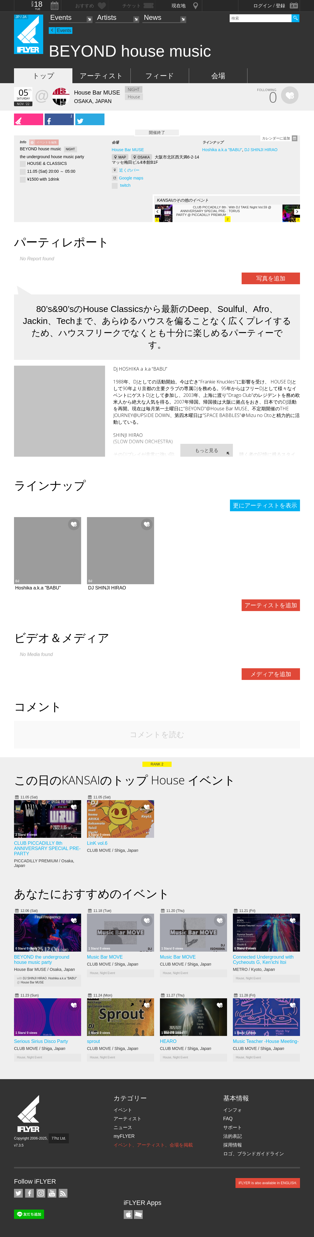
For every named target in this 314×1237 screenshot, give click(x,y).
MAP (122, 157)
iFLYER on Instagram (40, 1193)
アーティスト (101, 76)
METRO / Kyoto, (254, 969)
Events (60, 17)
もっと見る (206, 450)
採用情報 (232, 1144)
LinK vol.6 (97, 843)
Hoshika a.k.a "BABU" (222, 149)
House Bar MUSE (128, 149)
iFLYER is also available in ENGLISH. (267, 1183)
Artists (106, 17)
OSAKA (144, 157)
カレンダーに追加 (276, 138)
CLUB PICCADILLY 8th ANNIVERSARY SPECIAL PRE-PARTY (47, 848)
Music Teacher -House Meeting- (266, 1041)
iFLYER (28, 1113)
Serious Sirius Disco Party (41, 1041)
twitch (125, 185)
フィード (159, 76)
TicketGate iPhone (138, 1214)
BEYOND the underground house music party (41, 960)
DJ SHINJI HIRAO (261, 149)
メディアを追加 (270, 674)
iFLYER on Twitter (18, 1193)
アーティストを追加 (271, 605)
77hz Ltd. (59, 1138)
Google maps (131, 178)
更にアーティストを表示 (265, 505)
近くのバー (129, 170)
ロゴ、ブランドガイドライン (253, 1153)
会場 (218, 76)
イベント (123, 1109)
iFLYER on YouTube (52, 1193)
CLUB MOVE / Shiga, (112, 850)
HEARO (168, 1041)
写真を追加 (270, 278)
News (152, 17)
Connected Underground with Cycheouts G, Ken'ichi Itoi (263, 960)
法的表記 (232, 1136)
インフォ (232, 1109)
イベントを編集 (46, 142)
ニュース (123, 1127)
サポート (232, 1127)
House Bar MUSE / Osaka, (44, 969)
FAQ (228, 1118)
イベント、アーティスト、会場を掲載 (153, 1144)
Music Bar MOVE (105, 957)
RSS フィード (63, 1193)
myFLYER (124, 1136)
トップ (43, 76)
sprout (93, 1041)
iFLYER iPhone (128, 1214)
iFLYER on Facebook (29, 1193)
